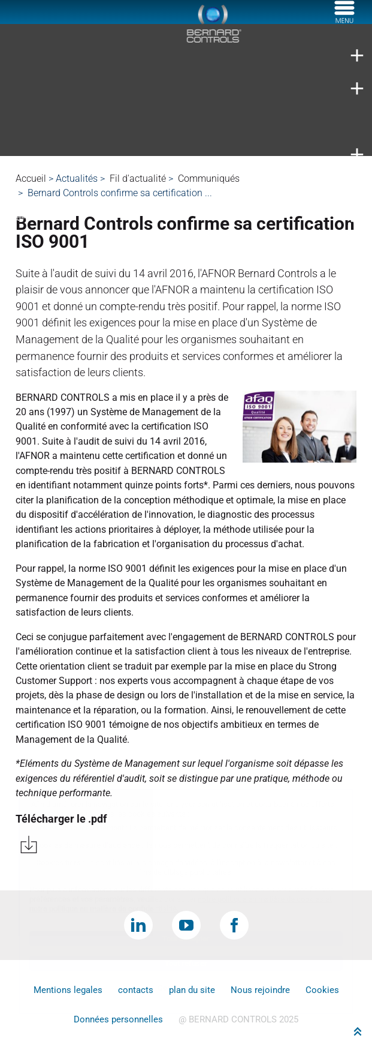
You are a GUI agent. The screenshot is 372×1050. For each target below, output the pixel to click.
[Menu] (344, 20)
